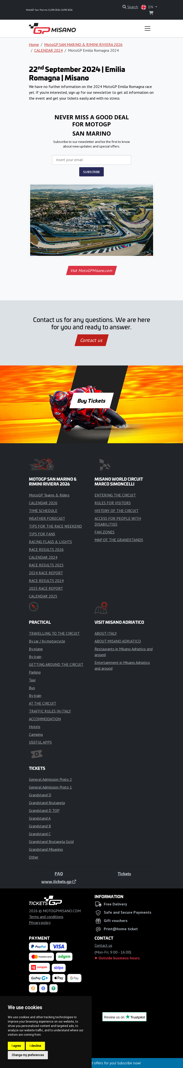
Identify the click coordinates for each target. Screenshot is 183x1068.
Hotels (34, 726)
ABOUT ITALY (106, 633)
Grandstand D (40, 794)
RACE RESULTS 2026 (46, 549)
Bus (32, 687)
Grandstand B (40, 826)
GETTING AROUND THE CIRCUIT (56, 664)
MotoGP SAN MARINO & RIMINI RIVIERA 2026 (83, 44)
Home (34, 44)
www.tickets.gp (58, 881)
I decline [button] (35, 1046)
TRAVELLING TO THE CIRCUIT (54, 633)
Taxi (32, 679)
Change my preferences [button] (28, 1055)
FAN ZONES (104, 532)
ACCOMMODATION (45, 718)
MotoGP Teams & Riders (49, 495)
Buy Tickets (91, 400)
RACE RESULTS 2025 (46, 565)
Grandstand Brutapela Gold (51, 841)
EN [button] (147, 7)
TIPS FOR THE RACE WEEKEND (55, 526)
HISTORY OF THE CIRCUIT (117, 510)
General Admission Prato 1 (50, 787)
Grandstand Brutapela (47, 802)
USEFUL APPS (40, 742)
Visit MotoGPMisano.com (91, 270)
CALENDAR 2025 (43, 596)
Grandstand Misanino (46, 849)
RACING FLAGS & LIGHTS (50, 541)
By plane (36, 648)
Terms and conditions (46, 916)
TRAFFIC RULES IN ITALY (50, 711)
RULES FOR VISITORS (113, 502)
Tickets (124, 874)
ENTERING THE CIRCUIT (115, 495)
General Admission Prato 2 (50, 779)
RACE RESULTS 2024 (46, 580)
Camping (36, 734)
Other (33, 857)
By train (35, 656)
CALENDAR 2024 (48, 50)
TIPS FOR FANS (42, 533)
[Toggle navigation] (147, 28)
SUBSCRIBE (91, 172)
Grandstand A (40, 818)
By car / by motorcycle (47, 641)
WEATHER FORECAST (47, 518)
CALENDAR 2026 (43, 502)
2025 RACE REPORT (46, 588)
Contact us (91, 340)
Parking (35, 672)
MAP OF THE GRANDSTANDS (119, 539)
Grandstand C (40, 833)
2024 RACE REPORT (46, 572)
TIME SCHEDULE (43, 510)
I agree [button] (16, 1046)
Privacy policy (40, 922)
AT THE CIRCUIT (42, 703)
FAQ (59, 874)
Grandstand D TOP (44, 810)
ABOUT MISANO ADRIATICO (118, 641)
